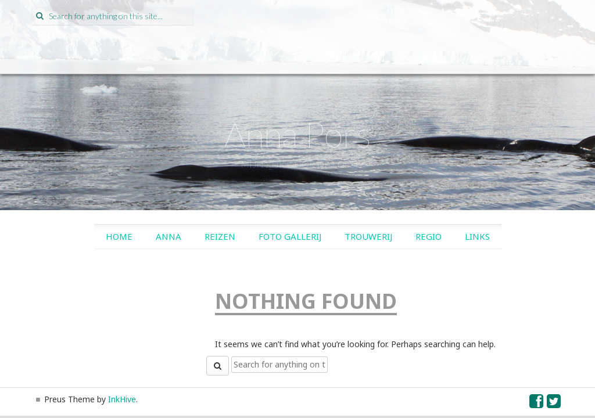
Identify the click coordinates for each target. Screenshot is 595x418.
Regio (428, 236)
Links (477, 236)
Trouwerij (368, 236)
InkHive (122, 399)
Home (119, 236)
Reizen (220, 236)
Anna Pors (297, 134)
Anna (168, 236)
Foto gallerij (290, 236)
